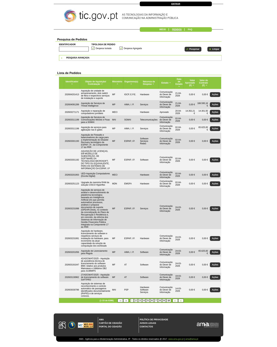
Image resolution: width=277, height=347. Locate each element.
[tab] (140, 57)
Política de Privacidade (154, 319)
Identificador (67, 44)
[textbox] (74, 49)
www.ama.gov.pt (176, 339)
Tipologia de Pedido (103, 44)
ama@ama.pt (191, 339)
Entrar (175, 4)
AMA (101, 319)
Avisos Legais (148, 323)
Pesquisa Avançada (77, 58)
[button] (193, 49)
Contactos (146, 326)
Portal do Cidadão (110, 326)
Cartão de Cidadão (110, 323)
